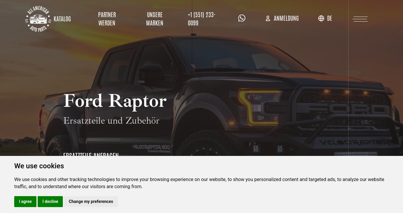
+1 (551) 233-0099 (202, 18)
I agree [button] (25, 201)
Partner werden (107, 19)
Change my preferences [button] (91, 201)
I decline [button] (50, 201)
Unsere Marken (154, 19)
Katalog (62, 18)
